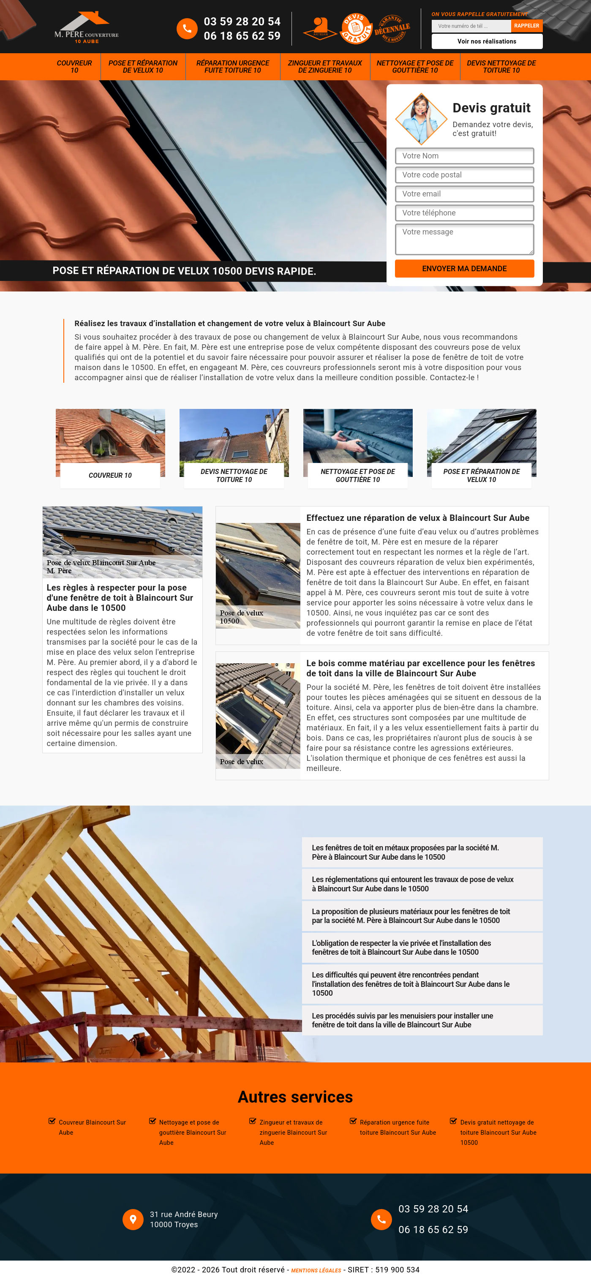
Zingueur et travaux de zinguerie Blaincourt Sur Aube (293, 1132)
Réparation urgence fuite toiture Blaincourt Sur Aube (398, 1127)
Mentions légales (316, 1271)
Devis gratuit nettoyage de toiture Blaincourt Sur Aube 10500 (498, 1132)
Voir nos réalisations (487, 41)
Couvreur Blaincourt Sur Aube (92, 1127)
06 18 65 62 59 (242, 36)
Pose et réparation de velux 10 (143, 66)
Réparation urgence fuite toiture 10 (232, 66)
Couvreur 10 (74, 66)
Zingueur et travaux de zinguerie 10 (325, 66)
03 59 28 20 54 (242, 21)
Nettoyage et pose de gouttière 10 (415, 66)
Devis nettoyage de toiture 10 (501, 66)
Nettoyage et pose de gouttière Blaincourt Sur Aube (192, 1132)
